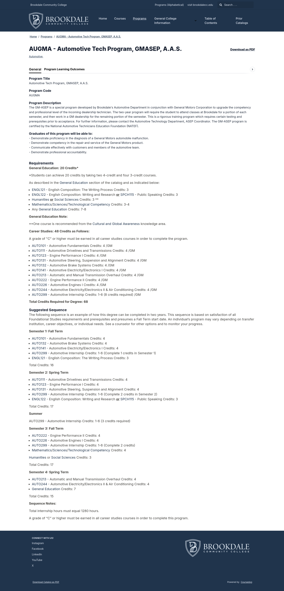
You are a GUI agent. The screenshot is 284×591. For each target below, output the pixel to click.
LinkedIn (37, 554)
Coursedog (246, 582)
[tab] (35, 69)
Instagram (38, 543)
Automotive (36, 56)
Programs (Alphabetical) (169, 4)
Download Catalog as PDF (46, 582)
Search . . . (228, 4)
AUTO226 (39, 285)
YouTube (37, 559)
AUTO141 (39, 270)
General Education (74, 183)
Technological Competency (89, 204)
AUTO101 (39, 246)
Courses (120, 18)
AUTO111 (38, 250)
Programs (139, 18)
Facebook (38, 548)
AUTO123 (39, 255)
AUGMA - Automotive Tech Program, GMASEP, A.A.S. (88, 36)
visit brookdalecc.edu (200, 4)
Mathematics (42, 204)
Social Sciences (66, 199)
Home (103, 18)
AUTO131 (39, 260)
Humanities (40, 199)
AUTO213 (39, 275)
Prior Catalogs (242, 21)
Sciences (60, 204)
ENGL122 (39, 195)
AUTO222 (39, 280)
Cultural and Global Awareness (116, 224)
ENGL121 (38, 190)
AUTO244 (39, 290)
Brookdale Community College (48, 4)
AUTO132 (39, 265)
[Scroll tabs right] (252, 69)
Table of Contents (210, 21)
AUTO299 (39, 294)
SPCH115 (127, 195)
